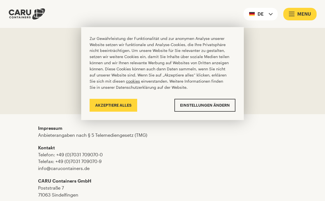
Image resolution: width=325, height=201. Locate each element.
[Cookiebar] (162, 73)
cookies (133, 81)
